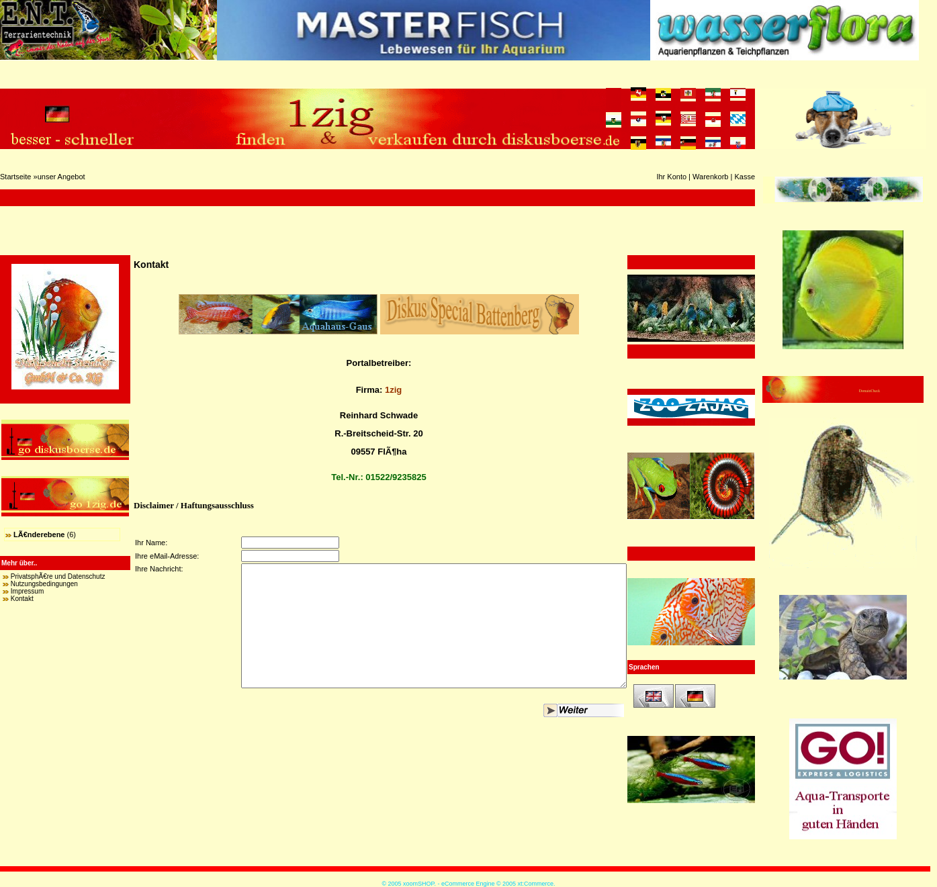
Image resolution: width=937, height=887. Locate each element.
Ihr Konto (671, 177)
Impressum (27, 591)
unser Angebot (61, 177)
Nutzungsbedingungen (44, 584)
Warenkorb (710, 177)
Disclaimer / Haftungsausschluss (194, 505)
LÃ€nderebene (38, 534)
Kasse (744, 177)
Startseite (15, 177)
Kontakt (22, 598)
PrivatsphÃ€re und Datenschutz (58, 576)
